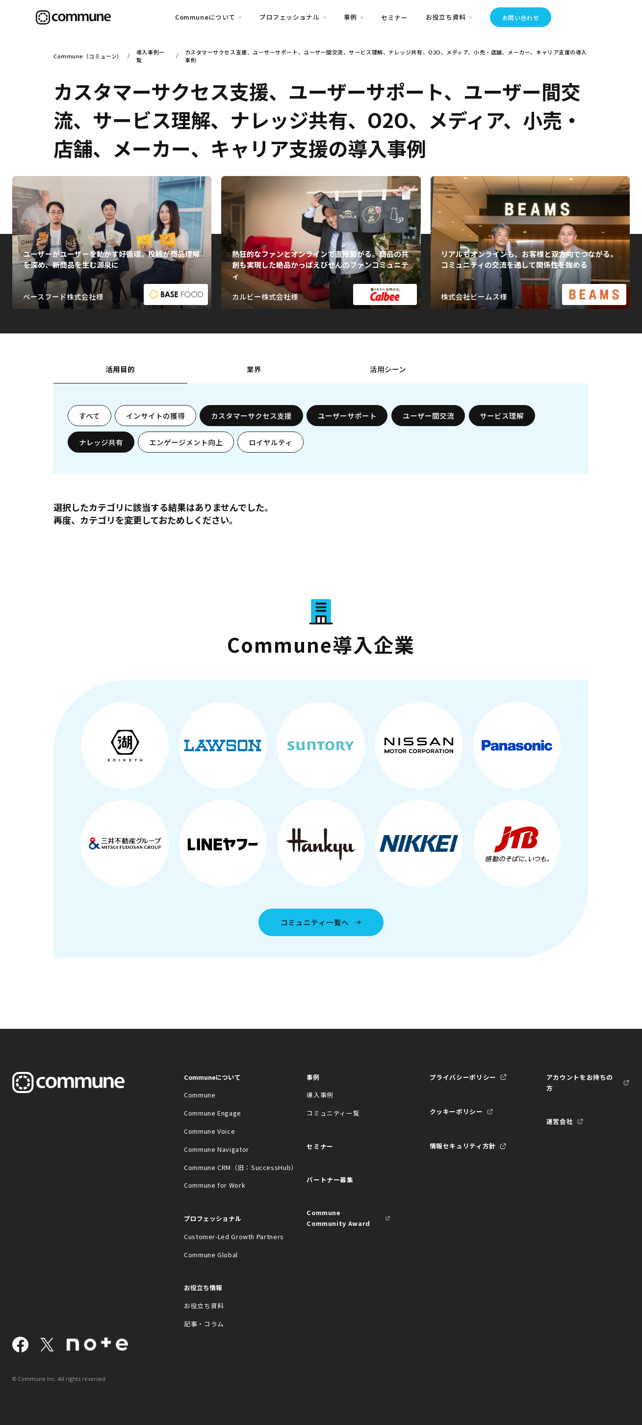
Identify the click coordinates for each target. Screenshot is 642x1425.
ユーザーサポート (347, 415)
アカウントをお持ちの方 (579, 1082)
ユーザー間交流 (428, 415)
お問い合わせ (520, 17)
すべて (89, 415)
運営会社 (559, 1121)
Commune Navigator (216, 1149)
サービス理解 (502, 415)
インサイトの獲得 (155, 415)
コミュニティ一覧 (333, 1113)
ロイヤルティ (270, 442)
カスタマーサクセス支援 (251, 415)
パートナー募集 (330, 1179)
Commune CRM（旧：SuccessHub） (225, 1167)
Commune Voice (209, 1131)
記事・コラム (204, 1323)
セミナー (394, 17)
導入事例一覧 (150, 56)
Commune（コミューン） (87, 56)
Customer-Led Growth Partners (225, 1236)
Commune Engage (212, 1113)
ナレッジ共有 (101, 442)
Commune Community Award (338, 1218)
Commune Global (211, 1254)
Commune (199, 1094)
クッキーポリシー (456, 1111)
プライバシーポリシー (463, 1077)
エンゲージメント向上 (186, 442)
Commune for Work (214, 1185)
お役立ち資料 (204, 1305)
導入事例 (320, 1094)
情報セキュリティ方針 (463, 1145)
